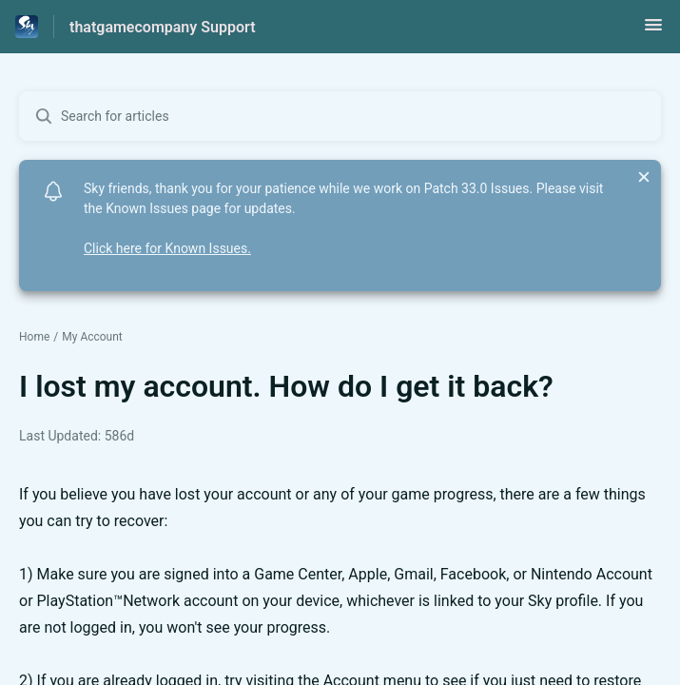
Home (34, 336)
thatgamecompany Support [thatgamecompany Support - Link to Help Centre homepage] (162, 27)
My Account (92, 336)
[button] (653, 31)
